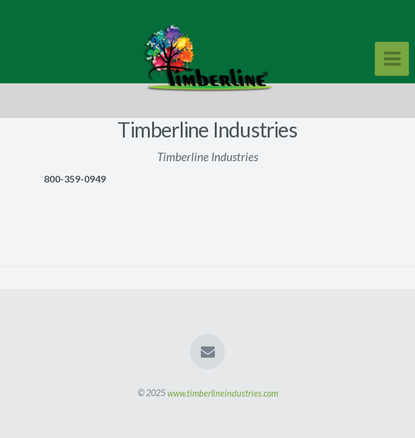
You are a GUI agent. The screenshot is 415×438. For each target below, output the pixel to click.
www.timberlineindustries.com (222, 393)
